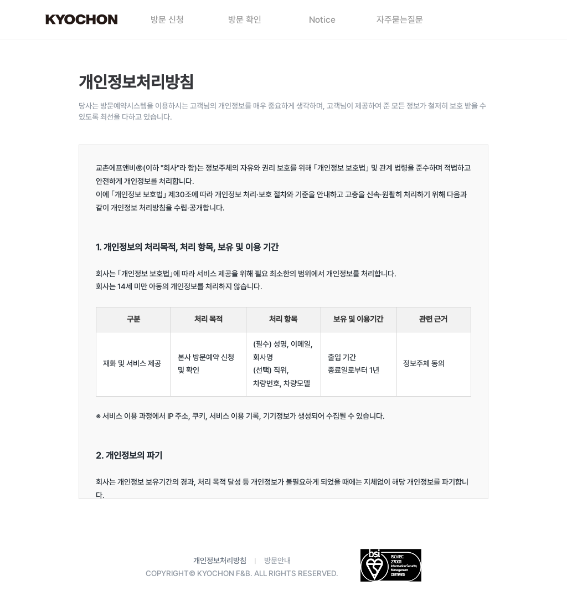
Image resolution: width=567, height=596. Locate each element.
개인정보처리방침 (219, 560)
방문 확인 (244, 19)
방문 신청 (167, 19)
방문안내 (277, 560)
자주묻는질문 (400, 19)
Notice (322, 19)
